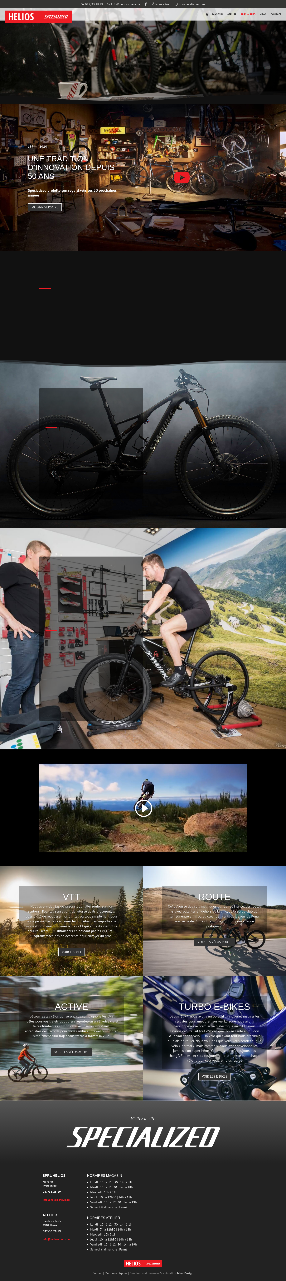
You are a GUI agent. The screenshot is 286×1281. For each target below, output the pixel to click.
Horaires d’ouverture (190, 4)
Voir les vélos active (71, 1052)
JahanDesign (185, 1273)
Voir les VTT (71, 952)
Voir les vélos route (214, 942)
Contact (276, 14)
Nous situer (161, 4)
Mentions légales (116, 1273)
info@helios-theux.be (123, 4)
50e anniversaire (44, 207)
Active (71, 1007)
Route (214, 897)
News (263, 14)
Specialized (248, 14)
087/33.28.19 (92, 4)
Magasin (217, 14)
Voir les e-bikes (214, 1076)
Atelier (231, 14)
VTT (71, 897)
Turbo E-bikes (214, 1007)
